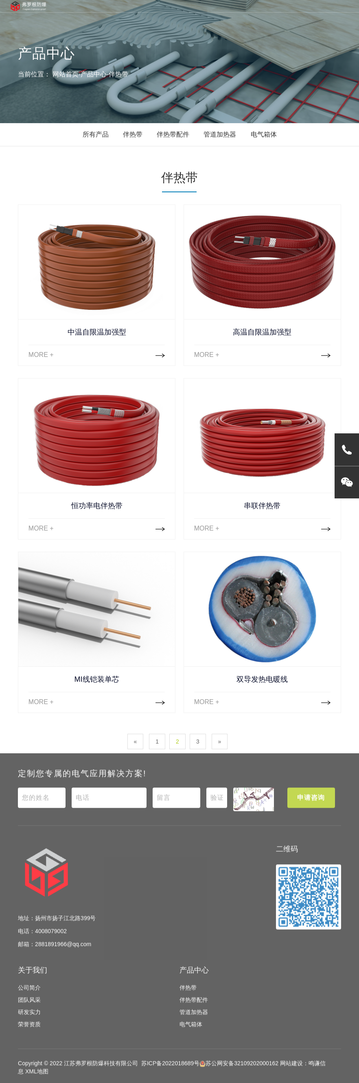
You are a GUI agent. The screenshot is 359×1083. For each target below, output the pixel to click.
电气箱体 (264, 134)
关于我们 (32, 977)
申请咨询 (311, 804)
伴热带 (118, 74)
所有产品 (96, 134)
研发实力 (29, 1019)
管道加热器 (220, 134)
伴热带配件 (173, 134)
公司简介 (29, 995)
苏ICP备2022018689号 (170, 1070)
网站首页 (66, 74)
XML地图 (36, 1078)
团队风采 (29, 1007)
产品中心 (94, 74)
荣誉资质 (29, 1031)
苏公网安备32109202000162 (238, 1070)
